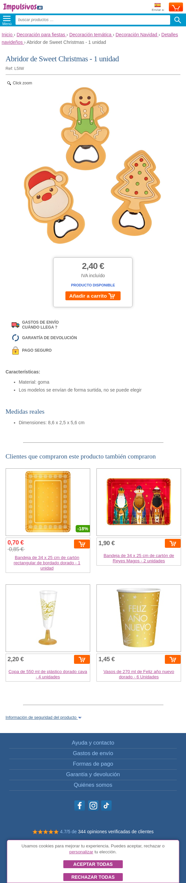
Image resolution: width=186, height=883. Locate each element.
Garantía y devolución (93, 774)
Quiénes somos (93, 785)
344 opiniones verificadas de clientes (116, 831)
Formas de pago (93, 764)
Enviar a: (158, 7)
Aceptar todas (93, 864)
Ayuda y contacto (93, 743)
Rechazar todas (93, 877)
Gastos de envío (93, 753)
